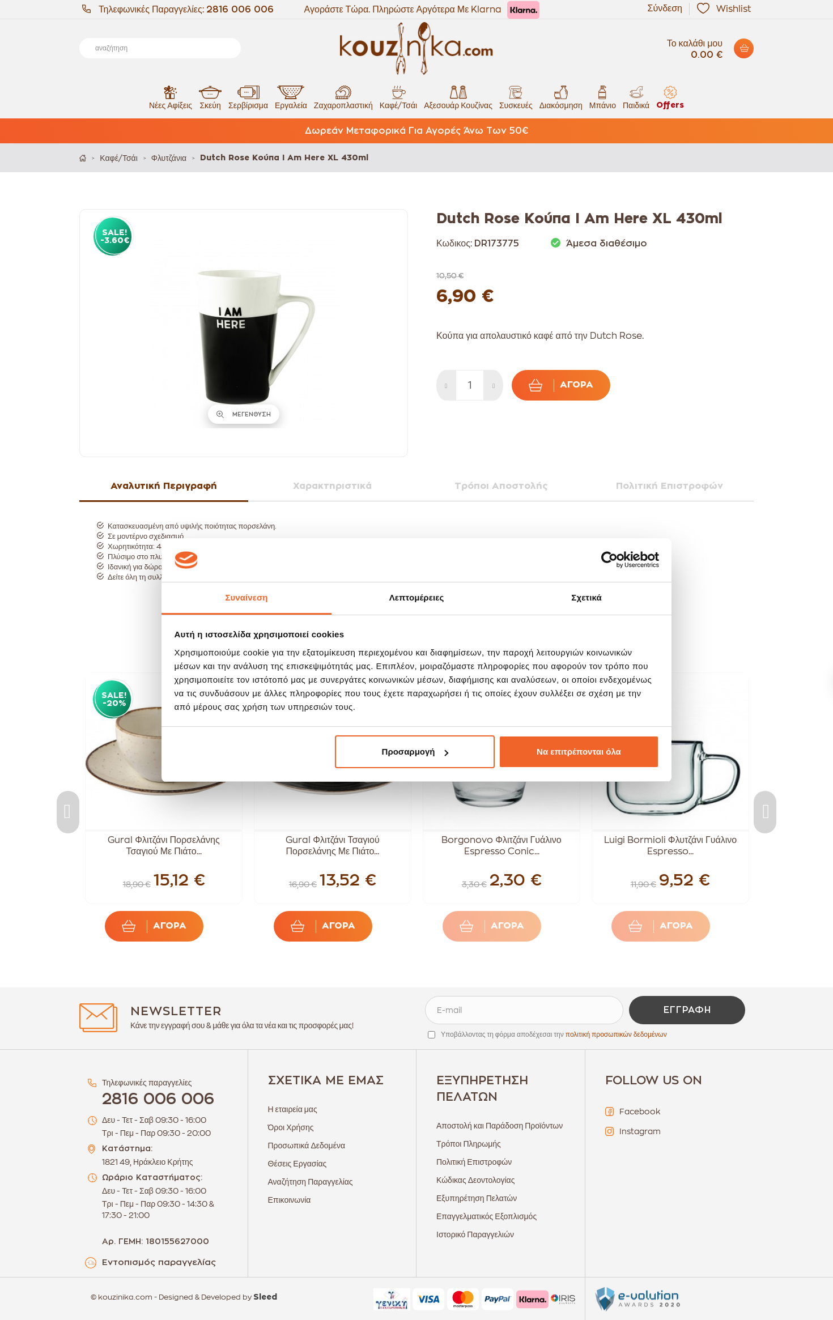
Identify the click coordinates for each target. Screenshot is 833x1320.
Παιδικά (636, 97)
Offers (670, 97)
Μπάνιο (602, 97)
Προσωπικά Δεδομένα (307, 1145)
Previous (68, 812)
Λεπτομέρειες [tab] (416, 597)
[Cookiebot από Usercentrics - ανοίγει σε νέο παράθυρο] (609, 560)
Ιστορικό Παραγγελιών (475, 1234)
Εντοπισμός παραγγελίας (159, 1262)
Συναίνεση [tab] (246, 597)
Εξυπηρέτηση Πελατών (476, 1198)
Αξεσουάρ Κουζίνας (458, 97)
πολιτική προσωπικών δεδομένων (616, 1034)
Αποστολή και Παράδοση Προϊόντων (499, 1126)
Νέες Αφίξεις (170, 97)
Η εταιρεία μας (292, 1109)
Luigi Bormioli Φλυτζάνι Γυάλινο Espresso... (670, 846)
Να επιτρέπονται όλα (579, 751)
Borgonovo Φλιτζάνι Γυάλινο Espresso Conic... (501, 846)
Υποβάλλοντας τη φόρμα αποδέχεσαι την (554, 1034)
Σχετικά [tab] (586, 597)
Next (765, 812)
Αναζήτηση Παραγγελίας (310, 1182)
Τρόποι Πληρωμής (468, 1144)
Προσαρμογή (415, 751)
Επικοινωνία (289, 1200)
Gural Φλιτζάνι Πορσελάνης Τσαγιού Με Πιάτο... (163, 846)
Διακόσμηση (561, 97)
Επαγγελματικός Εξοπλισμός (486, 1216)
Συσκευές (516, 97)
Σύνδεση (665, 8)
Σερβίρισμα (248, 97)
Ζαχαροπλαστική (343, 97)
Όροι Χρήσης (291, 1127)
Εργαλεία (291, 97)
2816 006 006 (240, 9)
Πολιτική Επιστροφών (474, 1162)
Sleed (265, 1297)
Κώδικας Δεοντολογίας (475, 1180)
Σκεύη (210, 97)
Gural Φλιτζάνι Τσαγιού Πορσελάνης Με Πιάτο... (333, 846)
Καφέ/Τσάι (398, 97)
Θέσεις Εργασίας (297, 1164)
